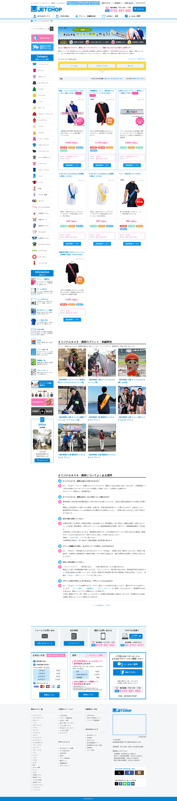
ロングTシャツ (37, 740)
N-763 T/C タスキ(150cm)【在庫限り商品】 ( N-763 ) (71, 175)
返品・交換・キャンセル (66, 723)
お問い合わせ (90, 715)
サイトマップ (63, 733)
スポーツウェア (37, 725)
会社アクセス (90, 740)
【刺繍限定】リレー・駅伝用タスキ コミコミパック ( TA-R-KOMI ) (101, 92)
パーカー (35, 727)
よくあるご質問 (64, 730)
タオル (34, 772)
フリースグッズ (37, 737)
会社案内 (89, 737)
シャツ (34, 722)
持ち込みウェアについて (66, 728)
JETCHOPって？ (91, 735)
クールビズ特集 (37, 780)
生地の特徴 (63, 753)
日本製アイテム (37, 775)
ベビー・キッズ (37, 750)
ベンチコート (36, 732)
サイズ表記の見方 (65, 750)
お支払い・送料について (76, 575)
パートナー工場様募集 (93, 720)
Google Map (142, 737)
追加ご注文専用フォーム (94, 718)
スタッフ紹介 (90, 750)
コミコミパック (37, 715)
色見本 (61, 755)
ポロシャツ (36, 720)
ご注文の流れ (74, 537)
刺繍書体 (89, 588)
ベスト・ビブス (37, 745)
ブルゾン (35, 735)
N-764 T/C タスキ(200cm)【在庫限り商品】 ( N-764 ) (101, 175)
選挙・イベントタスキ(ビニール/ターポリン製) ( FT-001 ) (71, 92)
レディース (36, 747)
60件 (138, 78)
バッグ (34, 757)
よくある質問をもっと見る (101, 605)
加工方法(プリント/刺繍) (66, 748)
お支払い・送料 (64, 720)
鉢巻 (34, 765)
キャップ (35, 755)
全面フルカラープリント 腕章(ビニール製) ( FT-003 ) (131, 92)
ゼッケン (35, 770)
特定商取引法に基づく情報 (94, 745)
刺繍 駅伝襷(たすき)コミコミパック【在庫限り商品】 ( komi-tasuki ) (71, 253)
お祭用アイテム (37, 782)
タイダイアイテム (38, 785)
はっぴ (34, 762)
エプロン (35, 760)
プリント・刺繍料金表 (66, 718)
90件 (142, 78)
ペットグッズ (36, 789)
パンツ (34, 752)
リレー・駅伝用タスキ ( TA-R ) (130, 174)
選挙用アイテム (37, 777)
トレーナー (36, 730)
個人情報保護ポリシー (93, 742)
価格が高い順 (117, 78)
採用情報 (89, 747)
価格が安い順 (108, 78)
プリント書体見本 (65, 758)
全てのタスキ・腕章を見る (137, 59)
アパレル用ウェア (38, 742)
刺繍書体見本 (63, 763)
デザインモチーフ (104, 588)
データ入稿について (65, 725)
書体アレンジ (63, 760)
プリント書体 (77, 588)
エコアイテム (36, 787)
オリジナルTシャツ (38, 717)
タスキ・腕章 (36, 767)
